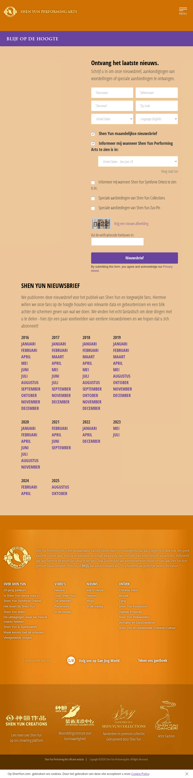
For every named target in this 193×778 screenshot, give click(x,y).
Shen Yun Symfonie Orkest (22, 601)
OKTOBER (29, 395)
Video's (60, 583)
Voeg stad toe (169, 171)
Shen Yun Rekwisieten (134, 617)
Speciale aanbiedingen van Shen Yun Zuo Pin (125, 207)
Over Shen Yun (15, 583)
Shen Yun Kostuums (133, 606)
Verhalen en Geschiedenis (137, 622)
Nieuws (60, 590)
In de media (63, 612)
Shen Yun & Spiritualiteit (20, 627)
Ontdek (124, 583)
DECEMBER (30, 408)
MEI (24, 363)
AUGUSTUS (29, 382)
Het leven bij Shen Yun (19, 606)
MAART (58, 357)
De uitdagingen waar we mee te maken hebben (25, 619)
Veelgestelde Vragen (18, 637)
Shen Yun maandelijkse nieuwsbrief (124, 133)
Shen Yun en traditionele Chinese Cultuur (147, 628)
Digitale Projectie (130, 612)
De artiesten (63, 601)
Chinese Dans (128, 590)
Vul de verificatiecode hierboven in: (112, 235)
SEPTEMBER (30, 389)
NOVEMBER (30, 402)
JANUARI (28, 344)
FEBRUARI (29, 350)
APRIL (26, 357)
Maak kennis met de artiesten (24, 632)
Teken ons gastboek (152, 660)
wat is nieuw (95, 590)
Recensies (62, 606)
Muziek (124, 595)
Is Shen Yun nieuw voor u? (22, 595)
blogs (90, 601)
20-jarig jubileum (15, 590)
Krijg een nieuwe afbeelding (131, 223)
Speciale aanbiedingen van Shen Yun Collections (128, 198)
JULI (24, 376)
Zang (122, 601)
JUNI (25, 369)
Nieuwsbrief (134, 258)
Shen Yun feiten (15, 612)
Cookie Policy (140, 774)
